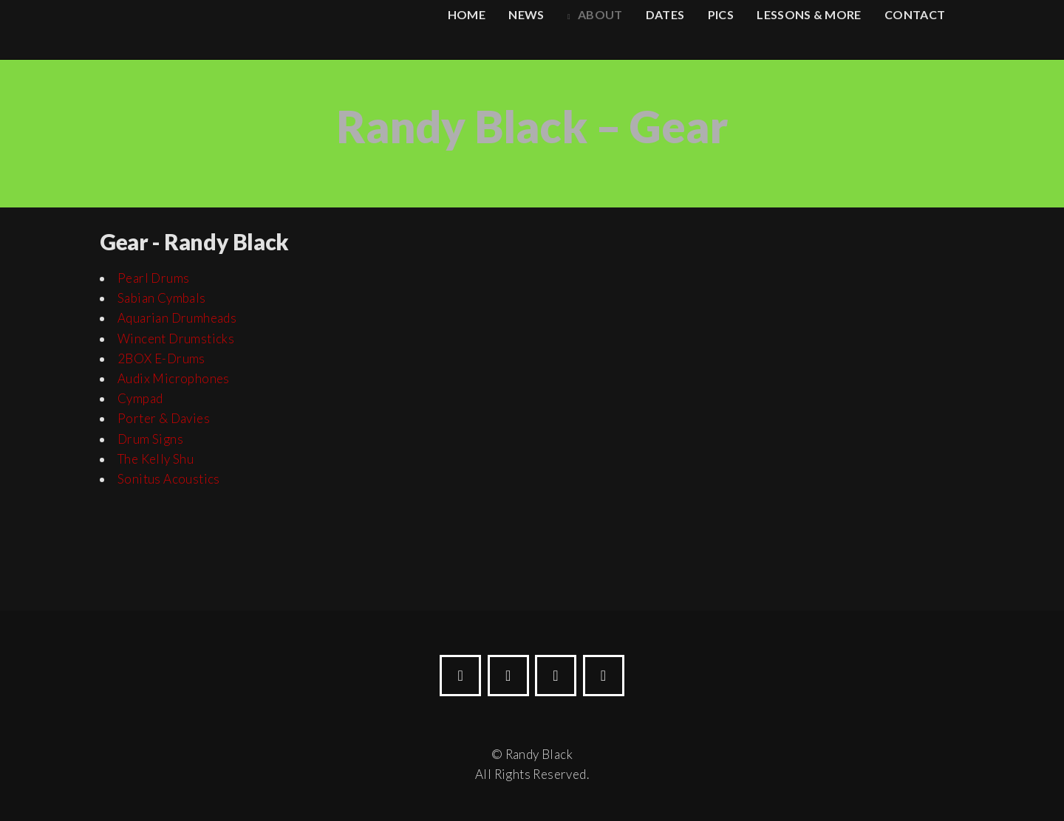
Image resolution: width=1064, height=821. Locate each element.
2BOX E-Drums (161, 358)
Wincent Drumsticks (175, 338)
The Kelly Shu (155, 459)
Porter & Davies (163, 418)
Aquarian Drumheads (176, 318)
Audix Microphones (173, 378)
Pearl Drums (153, 278)
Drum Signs (150, 439)
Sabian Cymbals (161, 298)
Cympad (140, 398)
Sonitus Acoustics (168, 479)
